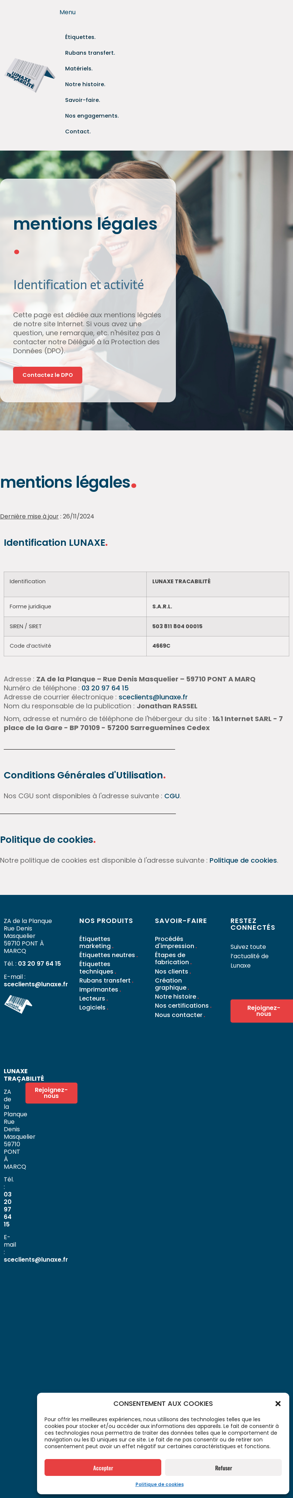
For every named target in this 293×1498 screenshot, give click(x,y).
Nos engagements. (87, 93)
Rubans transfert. (85, 51)
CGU (172, 775)
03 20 (91, 667)
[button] (278, 1403)
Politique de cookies (159, 1484)
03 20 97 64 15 (39, 942)
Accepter (103, 1468)
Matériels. (76, 65)
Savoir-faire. (79, 79)
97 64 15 (115, 667)
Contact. (75, 108)
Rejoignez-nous (58, 1073)
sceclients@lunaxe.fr (153, 676)
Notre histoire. (115, 65)
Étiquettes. (78, 36)
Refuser (223, 1468)
